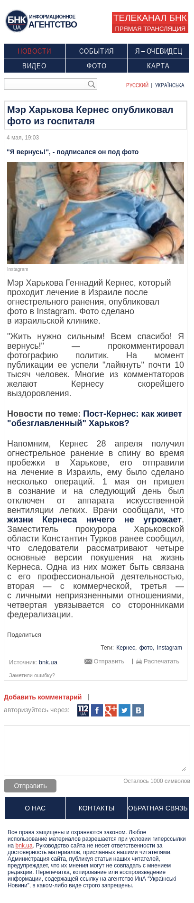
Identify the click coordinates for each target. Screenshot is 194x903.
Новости (34, 51)
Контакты (97, 808)
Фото (97, 65)
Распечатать (161, 661)
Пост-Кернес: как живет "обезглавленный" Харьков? (94, 418)
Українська (170, 85)
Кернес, (126, 647)
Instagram (169, 647)
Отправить (109, 661)
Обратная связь (157, 808)
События (96, 51)
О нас (35, 808)
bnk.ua (24, 845)
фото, (147, 647)
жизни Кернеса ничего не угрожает (94, 519)
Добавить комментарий (43, 697)
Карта (158, 65)
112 (83, 710)
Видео (34, 65)
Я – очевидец (158, 51)
